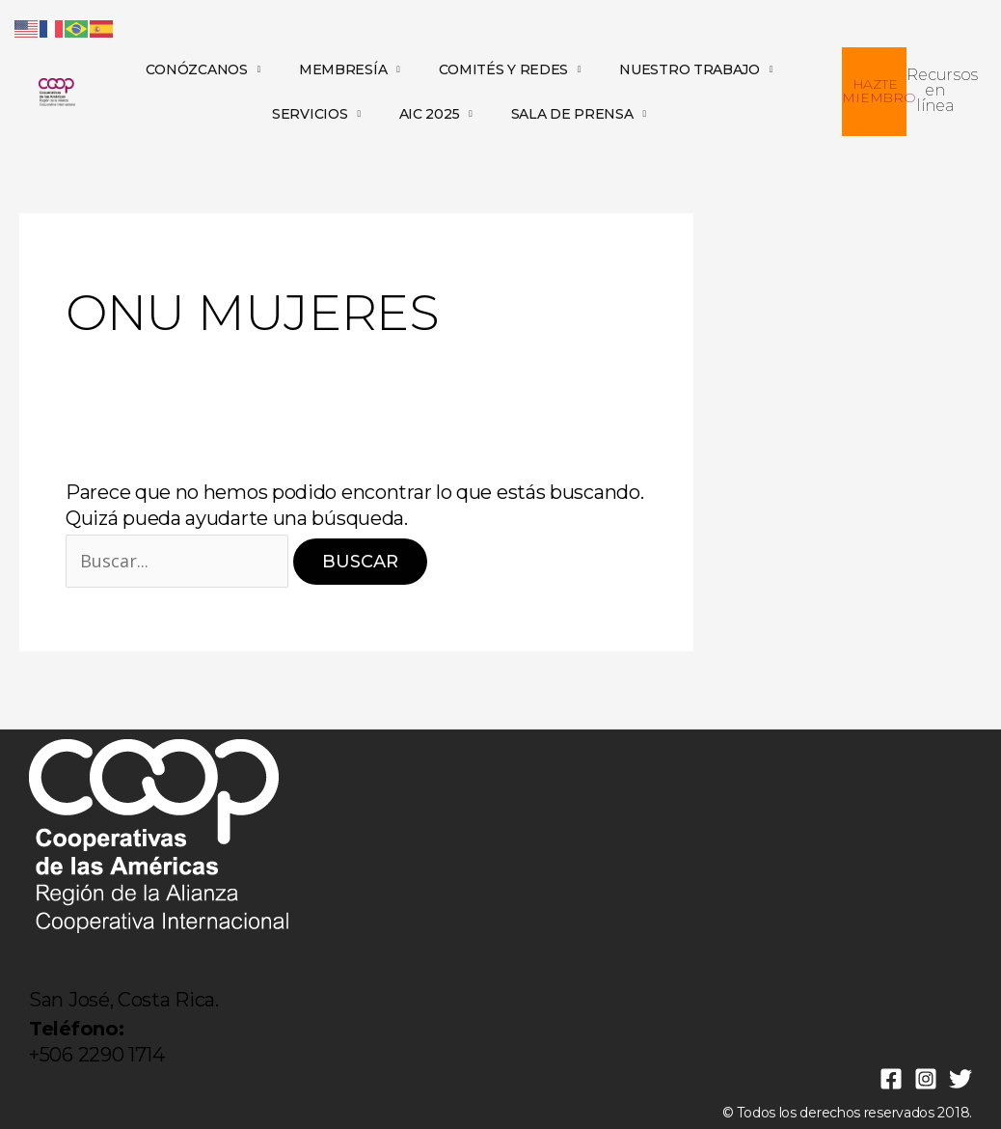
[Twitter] (960, 1078)
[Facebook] (891, 1078)
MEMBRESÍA (349, 69)
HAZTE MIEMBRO (878, 90)
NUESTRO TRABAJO (695, 69)
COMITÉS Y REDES (510, 69)
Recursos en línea (942, 90)
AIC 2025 (436, 113)
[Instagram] (925, 1078)
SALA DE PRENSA (578, 113)
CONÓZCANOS (203, 69)
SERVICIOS (316, 113)
